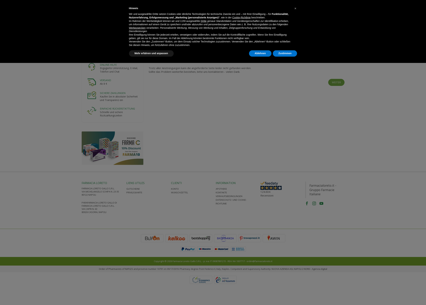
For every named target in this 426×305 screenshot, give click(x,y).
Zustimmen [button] (285, 53)
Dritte (203, 21)
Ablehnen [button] (260, 53)
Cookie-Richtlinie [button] (241, 17)
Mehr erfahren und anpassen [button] (151, 53)
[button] (295, 8)
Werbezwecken (137, 27)
